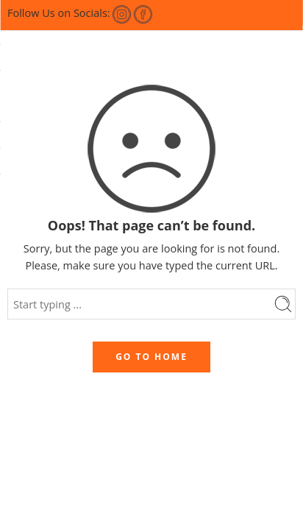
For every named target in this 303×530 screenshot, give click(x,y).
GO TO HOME (151, 356)
